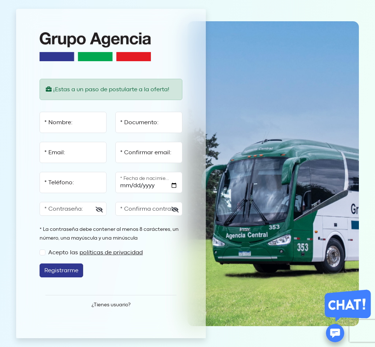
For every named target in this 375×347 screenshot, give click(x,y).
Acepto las (95, 252)
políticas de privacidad (111, 252)
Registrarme (61, 270)
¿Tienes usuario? (111, 304)
